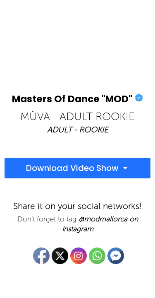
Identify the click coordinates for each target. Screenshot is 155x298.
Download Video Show (72, 168)
